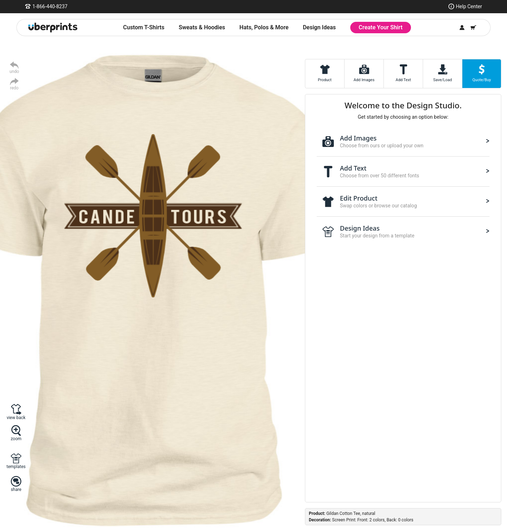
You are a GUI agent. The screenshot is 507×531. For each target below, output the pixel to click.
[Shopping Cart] (473, 27)
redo (14, 87)
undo (14, 71)
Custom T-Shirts (144, 27)
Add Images (364, 80)
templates (15, 466)
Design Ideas (319, 27)
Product (324, 80)
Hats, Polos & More (264, 27)
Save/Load (442, 80)
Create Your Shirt (381, 27)
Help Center (469, 6)
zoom (16, 438)
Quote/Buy (481, 80)
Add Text (403, 80)
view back (16, 417)
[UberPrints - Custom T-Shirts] (53, 28)
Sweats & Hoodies (202, 27)
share (16, 489)
